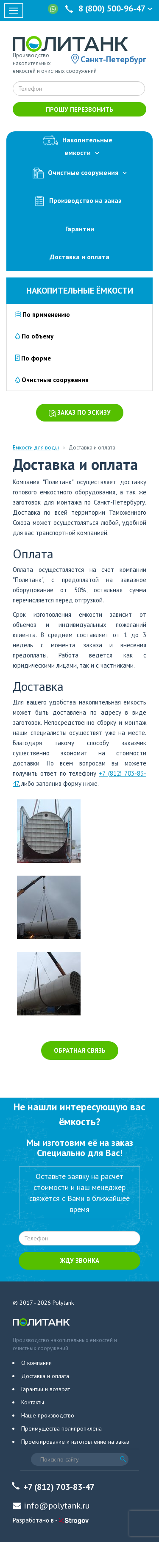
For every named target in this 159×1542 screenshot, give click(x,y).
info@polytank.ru (57, 1505)
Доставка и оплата (79, 256)
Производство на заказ (79, 201)
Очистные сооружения (80, 173)
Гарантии (79, 229)
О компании (36, 1363)
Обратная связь (80, 1050)
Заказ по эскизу (80, 412)
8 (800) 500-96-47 (109, 8)
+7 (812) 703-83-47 (59, 1486)
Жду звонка (79, 1260)
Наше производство (47, 1415)
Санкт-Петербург (113, 59)
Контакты (32, 1402)
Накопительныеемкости (79, 145)
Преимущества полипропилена (61, 1428)
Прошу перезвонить (79, 109)
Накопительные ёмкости (79, 290)
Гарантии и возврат (45, 1389)
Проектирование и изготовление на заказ (75, 1441)
